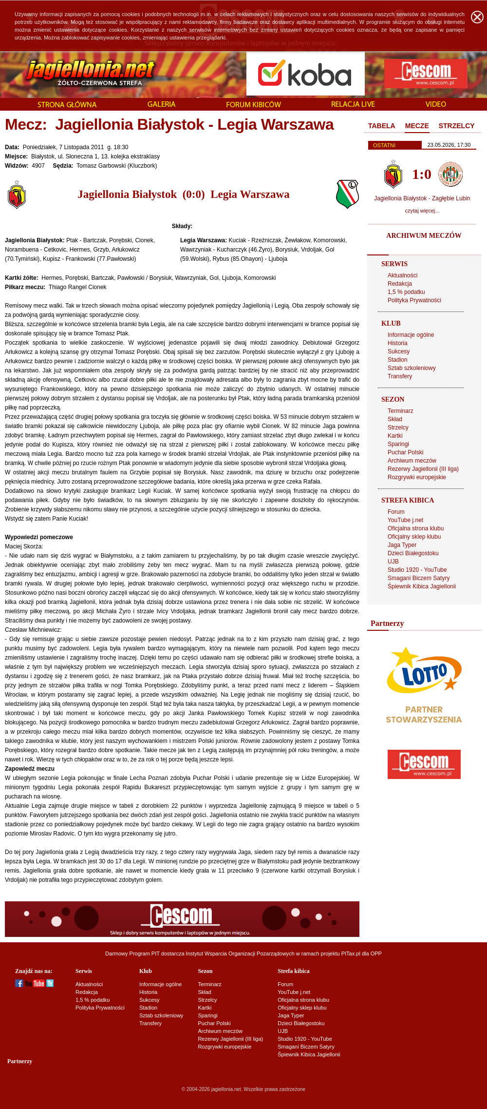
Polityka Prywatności (414, 300)
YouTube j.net (405, 520)
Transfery (400, 376)
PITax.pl (350, 953)
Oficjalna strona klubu (416, 528)
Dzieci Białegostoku (413, 553)
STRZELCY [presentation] (457, 126)
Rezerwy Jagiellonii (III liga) (423, 469)
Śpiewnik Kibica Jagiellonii (422, 586)
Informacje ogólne (411, 334)
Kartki (395, 435)
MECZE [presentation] (417, 126)
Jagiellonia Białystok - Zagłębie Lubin (422, 198)
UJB (393, 561)
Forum (396, 511)
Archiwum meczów (412, 460)
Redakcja (400, 283)
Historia (398, 343)
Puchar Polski (405, 452)
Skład (395, 419)
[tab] (382, 126)
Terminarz (400, 411)
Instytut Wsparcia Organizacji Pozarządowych (240, 953)
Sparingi (398, 444)
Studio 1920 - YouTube (417, 569)
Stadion (398, 359)
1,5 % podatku (406, 292)
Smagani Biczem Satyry (419, 578)
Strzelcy (398, 427)
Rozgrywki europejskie (417, 477)
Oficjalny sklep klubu (414, 536)
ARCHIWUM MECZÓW (423, 235)
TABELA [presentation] (381, 126)
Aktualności (402, 275)
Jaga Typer (402, 545)
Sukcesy (399, 351)
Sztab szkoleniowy (412, 368)
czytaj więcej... (422, 211)
